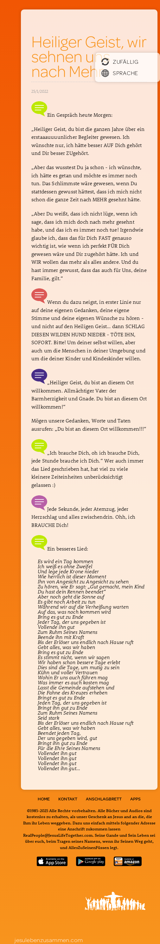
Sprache (119, 73)
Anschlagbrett (104, 799)
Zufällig (119, 61)
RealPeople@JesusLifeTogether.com (58, 835)
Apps (135, 799)
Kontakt (67, 799)
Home (44, 799)
